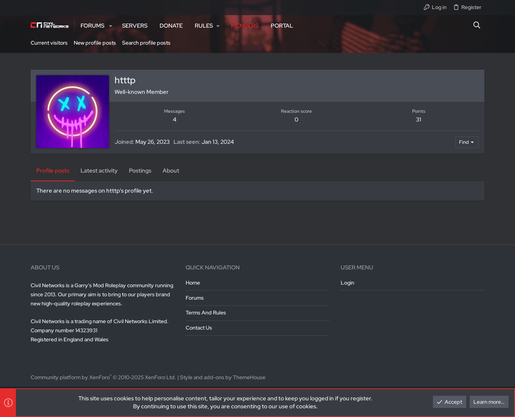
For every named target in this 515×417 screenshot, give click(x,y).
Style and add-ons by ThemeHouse (222, 377)
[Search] (477, 26)
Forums (195, 297)
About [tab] (171, 170)
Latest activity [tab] (99, 170)
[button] (110, 26)
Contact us (199, 327)
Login (347, 282)
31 (418, 119)
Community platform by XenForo (103, 377)
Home (193, 282)
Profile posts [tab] (52, 170)
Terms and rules (206, 312)
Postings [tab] (140, 170)
